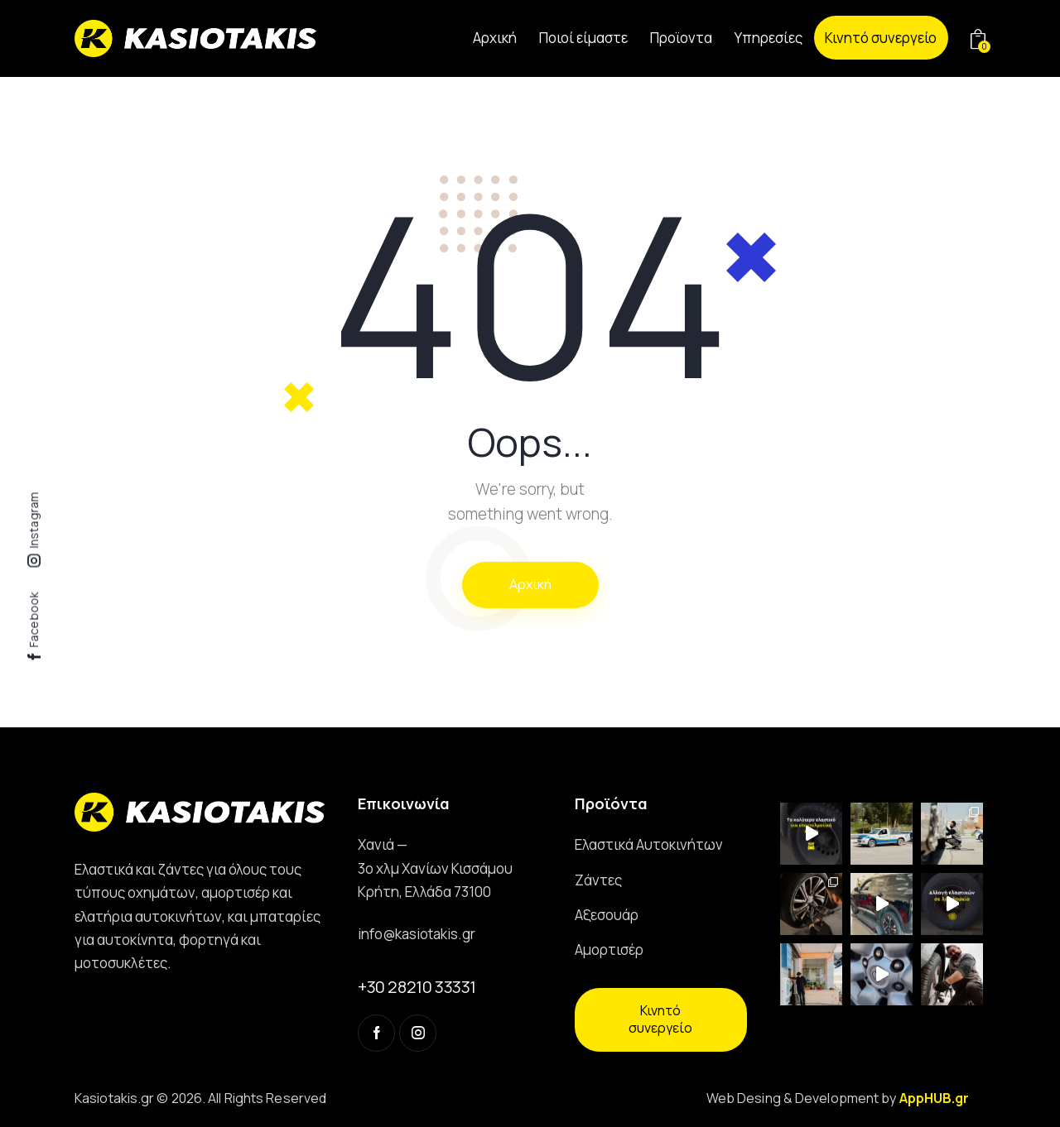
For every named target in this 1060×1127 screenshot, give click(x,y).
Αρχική (530, 584)
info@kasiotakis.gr (416, 933)
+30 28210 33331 (417, 987)
